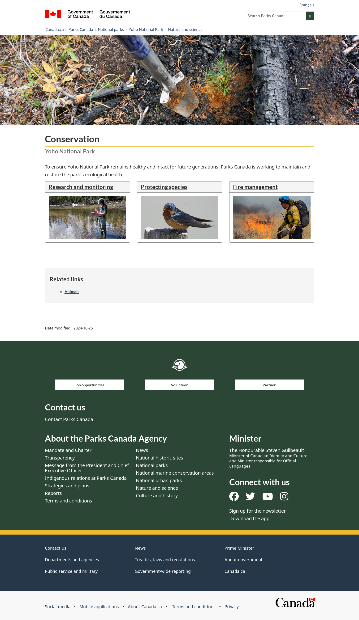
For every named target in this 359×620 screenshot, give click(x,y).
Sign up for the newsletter (257, 511)
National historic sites (159, 458)
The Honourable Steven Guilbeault (268, 458)
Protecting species (164, 186)
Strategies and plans (67, 485)
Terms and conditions (68, 501)
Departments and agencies (72, 559)
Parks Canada (81, 29)
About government (244, 559)
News (142, 450)
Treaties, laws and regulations (165, 559)
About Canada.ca (145, 606)
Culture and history (157, 495)
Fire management (255, 186)
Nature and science (185, 29)
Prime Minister (239, 548)
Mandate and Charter (68, 450)
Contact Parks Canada (69, 419)
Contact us (55, 548)
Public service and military (71, 571)
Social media (57, 606)
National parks (111, 29)
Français (306, 5)
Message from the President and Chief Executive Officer (87, 468)
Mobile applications (99, 606)
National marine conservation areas (175, 473)
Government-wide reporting (163, 571)
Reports (53, 493)
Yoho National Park (146, 29)
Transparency (60, 458)
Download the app (249, 518)
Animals (72, 291)
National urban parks (159, 480)
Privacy (232, 606)
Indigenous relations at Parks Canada (86, 478)
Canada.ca (54, 29)
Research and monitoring (81, 186)
